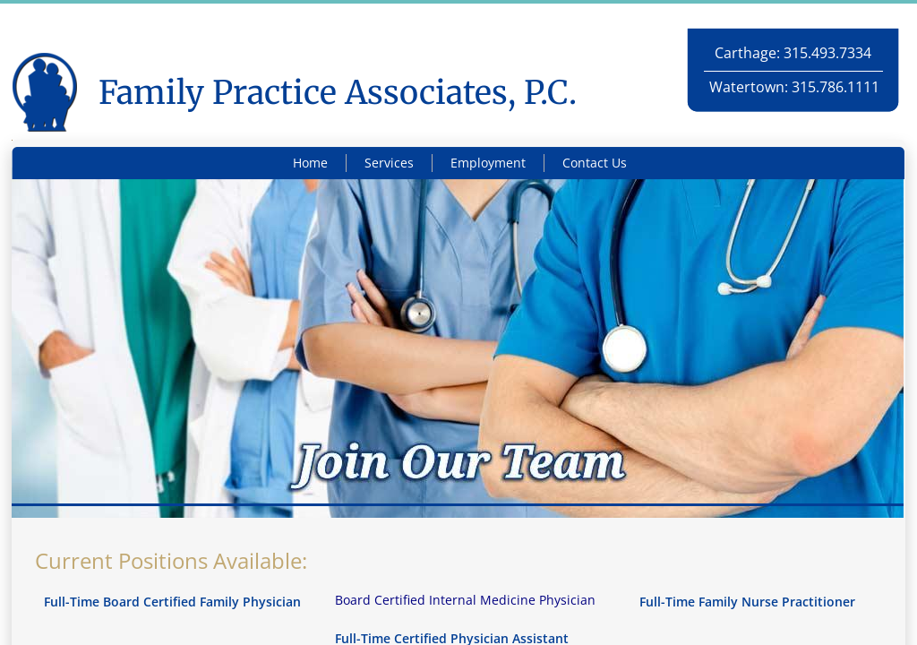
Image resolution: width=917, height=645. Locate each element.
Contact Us (594, 162)
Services (389, 162)
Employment (488, 162)
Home (310, 162)
